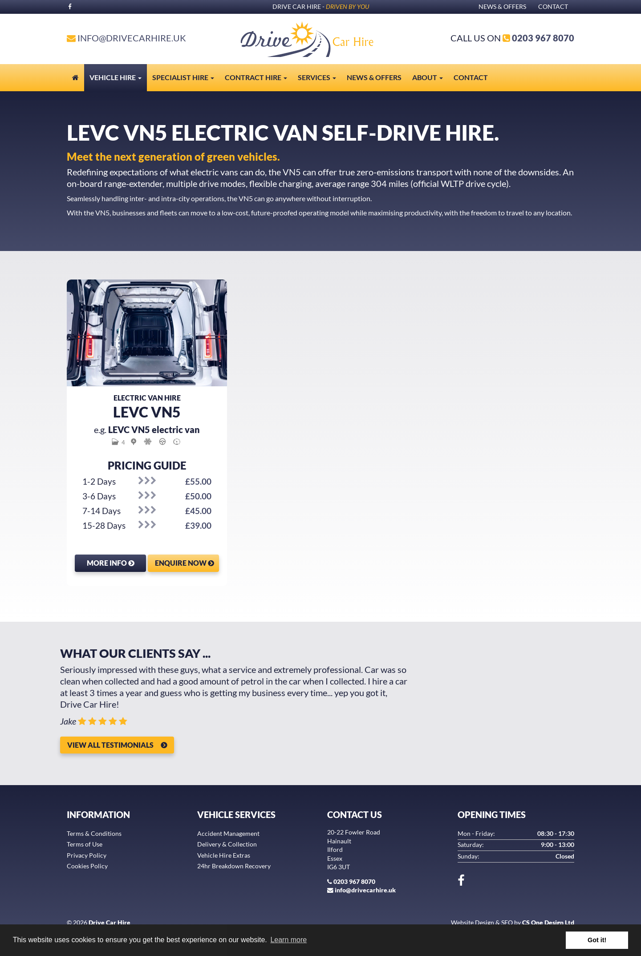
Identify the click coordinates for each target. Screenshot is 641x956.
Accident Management (228, 833)
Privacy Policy (86, 855)
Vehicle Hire (115, 77)
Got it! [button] (597, 940)
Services (317, 77)
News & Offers (502, 6)
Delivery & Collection (227, 844)
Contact (553, 6)
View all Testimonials (110, 745)
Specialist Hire (183, 77)
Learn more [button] (288, 940)
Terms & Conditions (94, 833)
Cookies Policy (87, 866)
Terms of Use (84, 844)
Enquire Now (184, 563)
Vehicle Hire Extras (223, 855)
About (427, 77)
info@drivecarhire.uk (131, 37)
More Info (110, 563)
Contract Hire (256, 77)
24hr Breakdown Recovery (234, 866)
